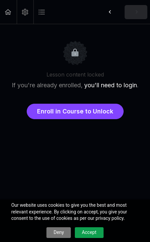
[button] (8, 12)
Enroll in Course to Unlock (75, 111)
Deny (58, 232)
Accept (89, 232)
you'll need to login (110, 85)
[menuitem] (25, 12)
